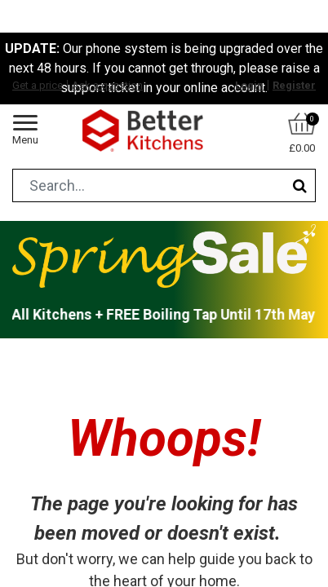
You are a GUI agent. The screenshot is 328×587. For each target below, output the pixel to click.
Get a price (37, 85)
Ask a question (107, 85)
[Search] (300, 185)
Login (249, 85)
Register (294, 85)
